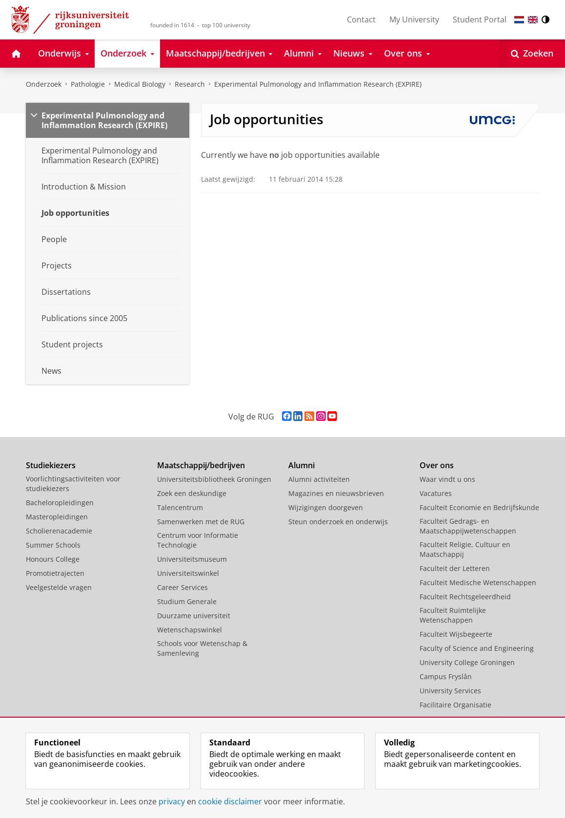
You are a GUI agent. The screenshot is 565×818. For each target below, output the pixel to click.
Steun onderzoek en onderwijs (338, 521)
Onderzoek (43, 84)
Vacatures (436, 493)
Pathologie (88, 84)
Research (190, 84)
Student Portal (479, 19)
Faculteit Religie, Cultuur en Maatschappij (465, 549)
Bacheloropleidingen (60, 502)
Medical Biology (139, 84)
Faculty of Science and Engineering (477, 648)
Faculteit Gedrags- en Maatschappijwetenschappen (468, 525)
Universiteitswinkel (188, 573)
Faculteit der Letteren (455, 568)
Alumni (301, 465)
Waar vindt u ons (447, 479)
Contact (361, 19)
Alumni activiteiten (319, 479)
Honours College (53, 559)
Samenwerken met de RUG (200, 521)
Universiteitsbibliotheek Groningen (214, 479)
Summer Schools (53, 545)
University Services (450, 690)
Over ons (437, 465)
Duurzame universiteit (193, 615)
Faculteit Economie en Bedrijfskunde (479, 507)
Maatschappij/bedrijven (201, 465)
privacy (172, 801)
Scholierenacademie (59, 530)
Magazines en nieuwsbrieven (336, 493)
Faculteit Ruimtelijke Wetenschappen (453, 615)
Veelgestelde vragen (59, 587)
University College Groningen (467, 662)
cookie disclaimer (230, 801)
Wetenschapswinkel (189, 629)
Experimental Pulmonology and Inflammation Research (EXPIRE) (318, 84)
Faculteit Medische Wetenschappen (478, 582)
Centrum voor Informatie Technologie (197, 540)
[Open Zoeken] (532, 53)
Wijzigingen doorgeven (325, 507)
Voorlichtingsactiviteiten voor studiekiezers (73, 483)
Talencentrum (180, 507)
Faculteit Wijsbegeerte (456, 634)
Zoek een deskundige (191, 493)
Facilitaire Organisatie (455, 704)
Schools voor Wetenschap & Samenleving (202, 648)
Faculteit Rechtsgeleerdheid (465, 596)
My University (414, 19)
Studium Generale (187, 601)
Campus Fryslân (446, 676)
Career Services (182, 587)
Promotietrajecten (55, 573)
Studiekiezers (51, 465)
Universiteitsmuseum (192, 559)
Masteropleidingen (57, 516)
